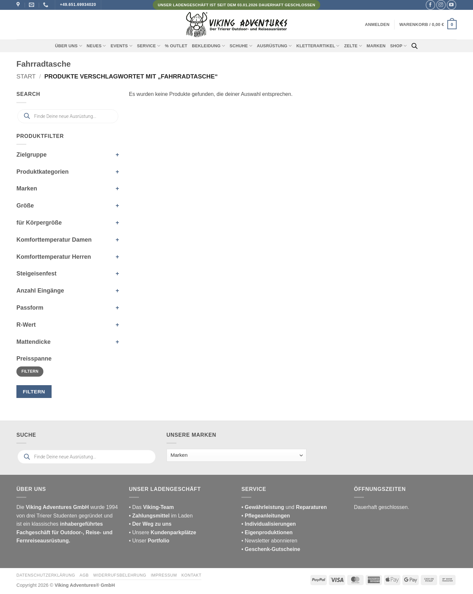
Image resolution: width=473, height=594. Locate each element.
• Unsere (140, 532)
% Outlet (176, 45)
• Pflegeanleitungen (265, 515)
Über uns (68, 46)
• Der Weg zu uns (150, 524)
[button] (377, 24)
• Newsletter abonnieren (269, 540)
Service (148, 46)
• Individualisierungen (268, 524)
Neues (96, 46)
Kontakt (191, 575)
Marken (376, 45)
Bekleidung (208, 46)
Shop (398, 46)
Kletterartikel (318, 46)
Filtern (29, 371)
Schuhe (241, 46)
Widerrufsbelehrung (119, 575)
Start (26, 76)
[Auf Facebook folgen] (430, 5)
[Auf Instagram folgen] (441, 5)
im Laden (161, 515)
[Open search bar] (414, 46)
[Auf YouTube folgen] (451, 5)
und (284, 507)
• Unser (149, 540)
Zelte (353, 46)
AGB (84, 575)
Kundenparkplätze (173, 532)
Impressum (164, 575)
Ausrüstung (274, 46)
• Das (151, 507)
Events (121, 46)
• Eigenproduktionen (267, 532)
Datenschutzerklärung (45, 575)
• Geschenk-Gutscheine (270, 549)
